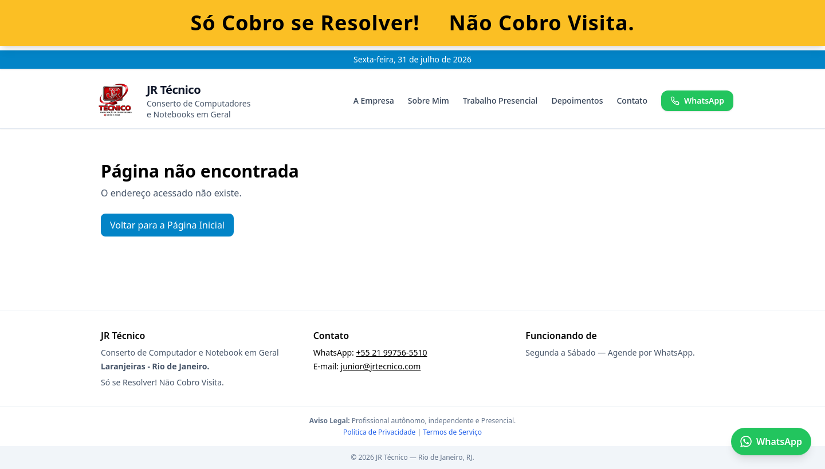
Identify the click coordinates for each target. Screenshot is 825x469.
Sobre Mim (428, 100)
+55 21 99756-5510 (391, 352)
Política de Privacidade (379, 432)
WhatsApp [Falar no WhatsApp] (771, 441)
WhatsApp (697, 100)
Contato (631, 100)
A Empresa (373, 100)
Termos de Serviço (452, 432)
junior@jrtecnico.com (381, 366)
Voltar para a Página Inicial (167, 225)
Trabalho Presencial (500, 100)
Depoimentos (577, 100)
